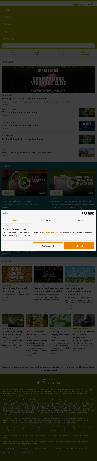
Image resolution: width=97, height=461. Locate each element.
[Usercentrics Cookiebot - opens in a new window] (83, 213)
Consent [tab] (16, 220)
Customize (48, 246)
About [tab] (80, 220)
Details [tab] (48, 220)
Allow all (79, 246)
